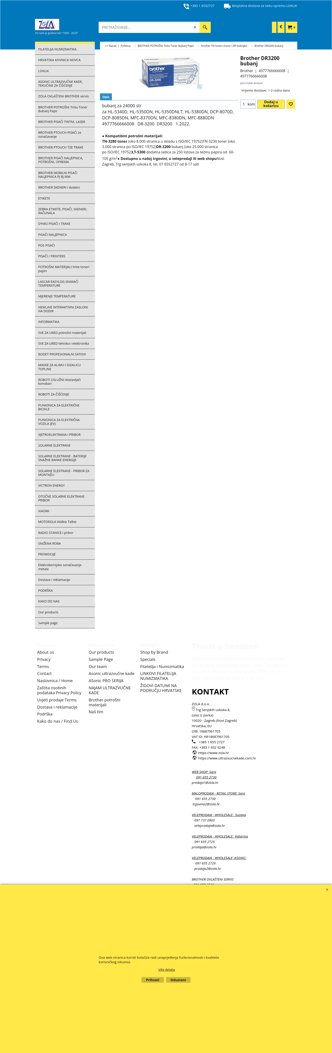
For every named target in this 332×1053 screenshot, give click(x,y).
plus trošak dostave (251, 83)
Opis (105, 97)
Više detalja (166, 969)
